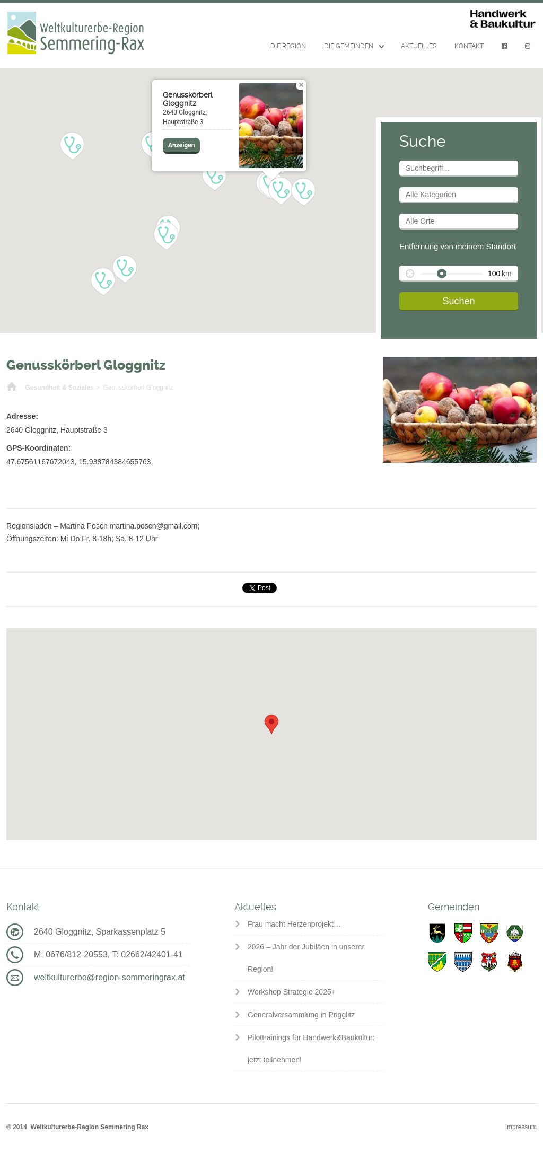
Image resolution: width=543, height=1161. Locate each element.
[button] (166, 236)
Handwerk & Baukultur (502, 19)
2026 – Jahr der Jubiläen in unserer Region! (306, 958)
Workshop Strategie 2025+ (292, 992)
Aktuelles (418, 46)
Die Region (288, 46)
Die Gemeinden (348, 46)
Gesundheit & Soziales (59, 387)
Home (11, 388)
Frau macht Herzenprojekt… (294, 924)
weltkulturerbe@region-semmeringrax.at (109, 977)
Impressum (521, 1127)
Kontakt (469, 46)
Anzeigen (181, 145)
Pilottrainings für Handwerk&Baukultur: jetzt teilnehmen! (311, 1048)
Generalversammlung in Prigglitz (301, 1014)
